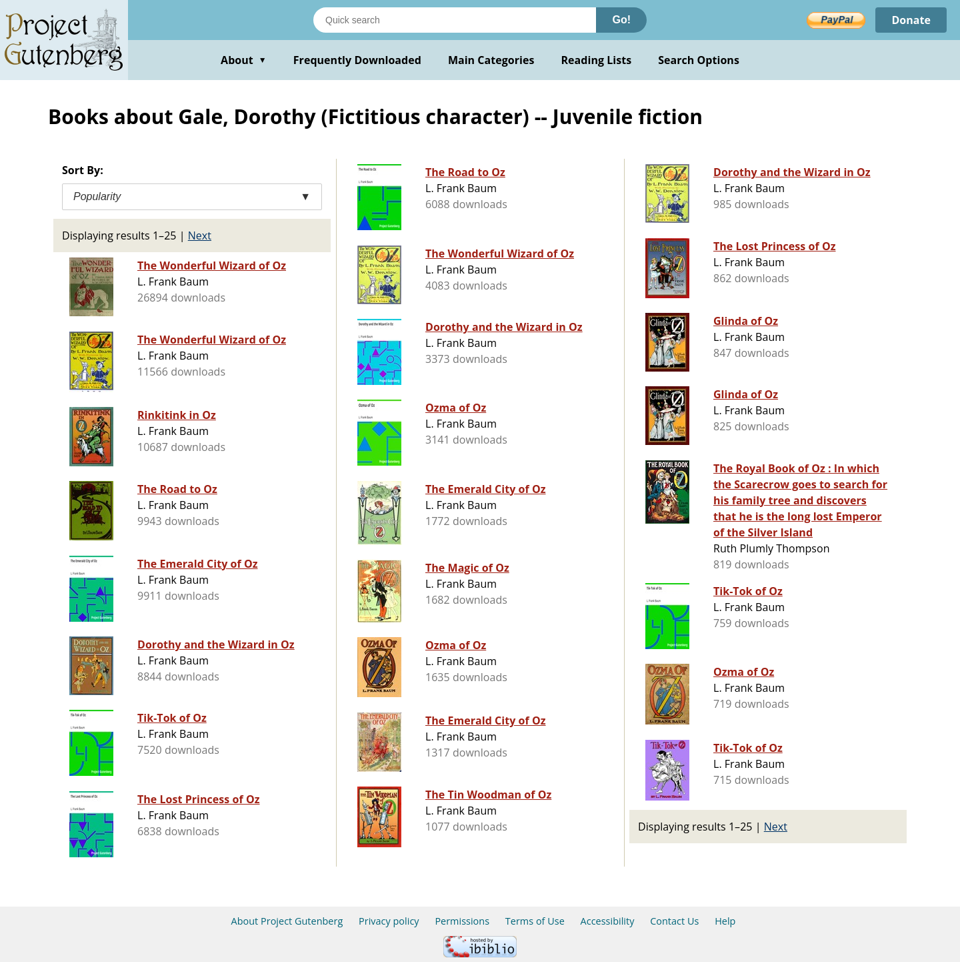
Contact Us (674, 921)
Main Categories (491, 60)
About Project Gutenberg (287, 921)
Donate (911, 20)
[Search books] (454, 20)
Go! (621, 19)
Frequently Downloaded (357, 60)
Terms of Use (535, 921)
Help (725, 921)
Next (199, 235)
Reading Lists (596, 60)
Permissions (462, 921)
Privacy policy (389, 921)
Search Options (698, 60)
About (244, 60)
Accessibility (608, 921)
